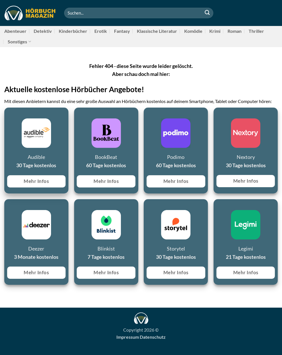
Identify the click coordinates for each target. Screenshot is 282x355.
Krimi (214, 31)
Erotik (100, 31)
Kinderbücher (73, 31)
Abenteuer (15, 31)
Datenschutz (153, 337)
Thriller (256, 31)
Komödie (193, 31)
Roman (235, 31)
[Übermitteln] (207, 13)
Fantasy (122, 31)
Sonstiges (19, 41)
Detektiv (43, 31)
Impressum (127, 337)
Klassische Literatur (157, 31)
